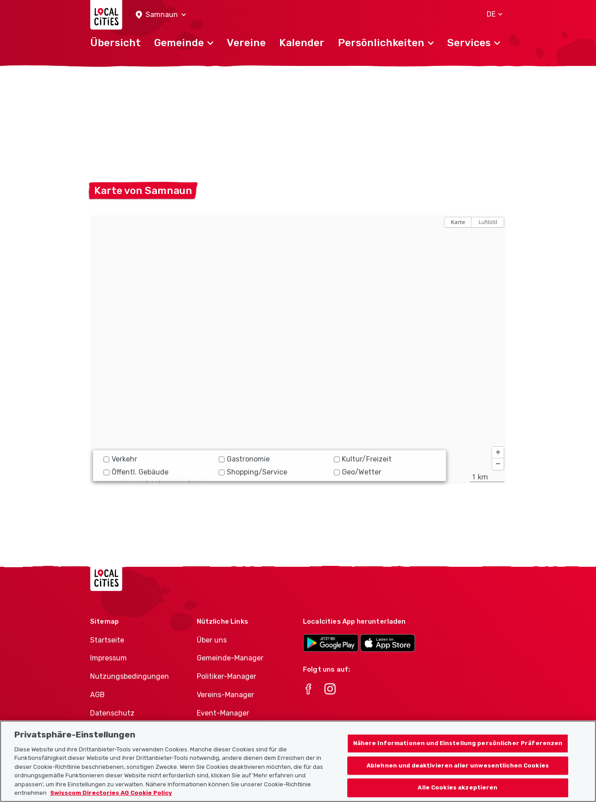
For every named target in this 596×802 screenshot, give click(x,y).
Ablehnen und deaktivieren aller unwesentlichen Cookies (458, 769)
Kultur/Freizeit (363, 459)
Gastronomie (244, 459)
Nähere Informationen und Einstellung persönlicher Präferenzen (458, 747)
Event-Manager (223, 713)
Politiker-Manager (226, 676)
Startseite (107, 640)
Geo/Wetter (357, 472)
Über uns (212, 640)
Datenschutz (112, 713)
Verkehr (120, 459)
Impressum (108, 658)
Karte (458, 222)
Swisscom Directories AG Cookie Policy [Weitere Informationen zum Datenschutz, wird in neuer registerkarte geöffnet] (111, 797)
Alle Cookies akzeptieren (457, 792)
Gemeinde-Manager (230, 658)
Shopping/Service (253, 472)
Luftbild (488, 222)
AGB (97, 694)
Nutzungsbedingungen (129, 676)
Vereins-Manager (225, 694)
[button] (161, 15)
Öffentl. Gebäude (136, 472)
